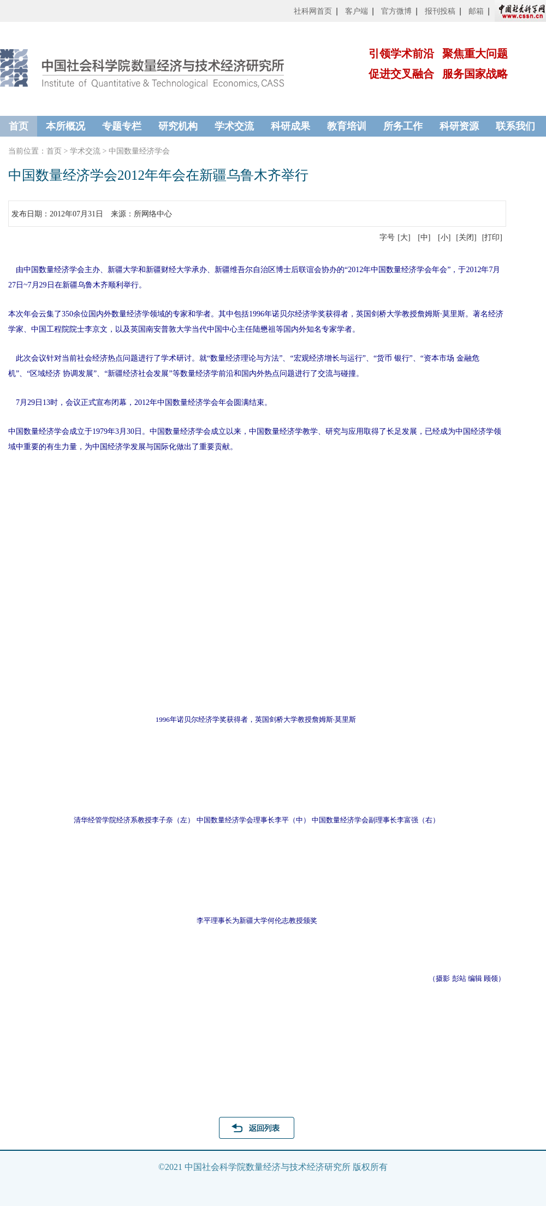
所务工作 (403, 126)
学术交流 (234, 126)
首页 (18, 126)
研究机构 (178, 126)
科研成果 (290, 126)
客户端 (356, 11)
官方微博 (396, 11)
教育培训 (346, 126)
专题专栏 (121, 126)
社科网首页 (313, 11)
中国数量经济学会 (139, 151)
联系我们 (515, 126)
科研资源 (459, 126)
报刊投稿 (440, 11)
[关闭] (466, 237)
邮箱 (476, 11)
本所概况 (65, 126)
